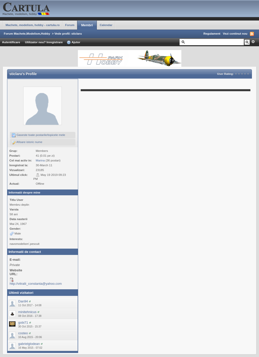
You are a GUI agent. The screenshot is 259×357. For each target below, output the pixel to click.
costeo (23, 333)
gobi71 (23, 322)
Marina (40, 160)
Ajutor (73, 42)
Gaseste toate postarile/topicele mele (38, 135)
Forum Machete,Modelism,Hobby (27, 33)
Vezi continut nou (235, 33)
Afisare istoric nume (27, 142)
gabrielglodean (29, 344)
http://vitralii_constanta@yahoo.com (36, 283)
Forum (69, 25)
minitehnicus (27, 312)
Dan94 (23, 301)
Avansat (253, 41)
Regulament (211, 33)
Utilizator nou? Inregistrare (44, 42)
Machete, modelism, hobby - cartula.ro (33, 25)
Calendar (106, 25)
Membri (87, 25)
